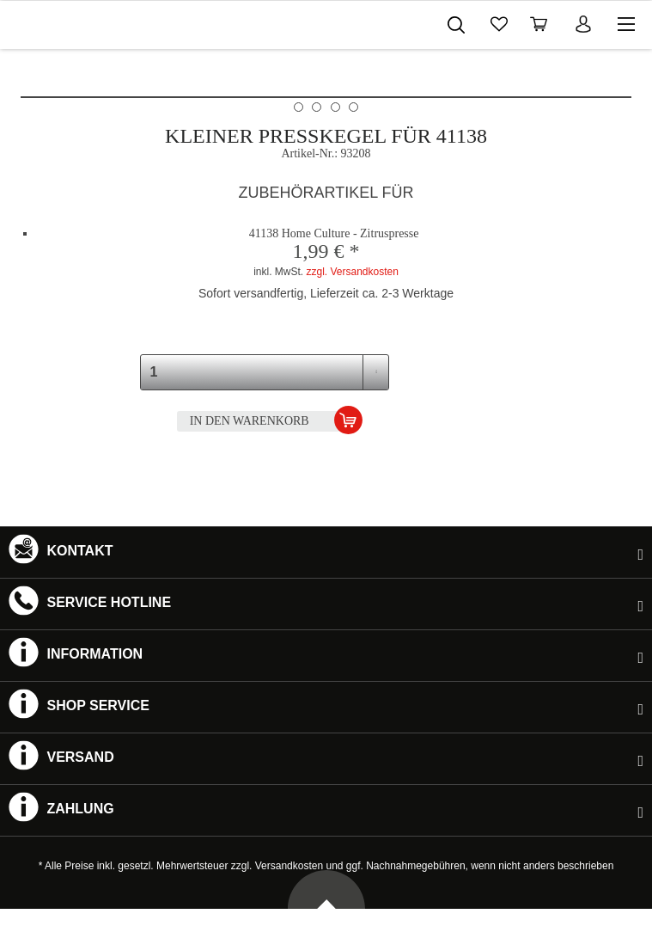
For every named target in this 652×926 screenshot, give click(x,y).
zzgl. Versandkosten (352, 272)
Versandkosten (289, 866)
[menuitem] (395, 21)
